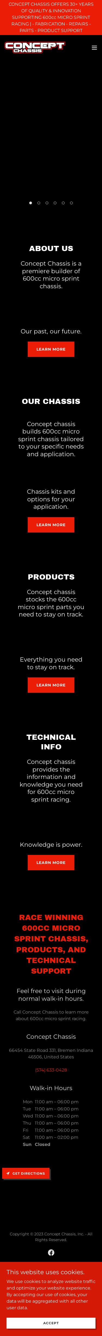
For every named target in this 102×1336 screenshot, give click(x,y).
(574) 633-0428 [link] (51, 1070)
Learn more (51, 349)
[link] (34, 47)
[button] (94, 47)
